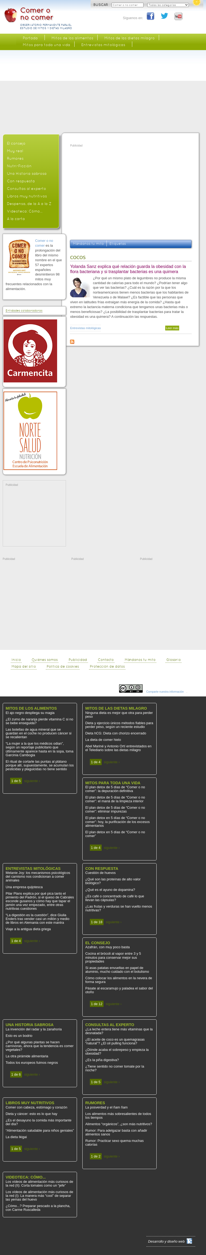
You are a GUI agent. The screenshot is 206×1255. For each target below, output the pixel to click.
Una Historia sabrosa (27, 173)
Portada (30, 38)
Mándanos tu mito (88, 244)
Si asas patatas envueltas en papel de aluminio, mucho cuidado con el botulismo (117, 970)
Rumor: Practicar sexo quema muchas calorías (114, 1142)
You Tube (178, 16)
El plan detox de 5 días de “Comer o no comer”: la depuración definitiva (115, 789)
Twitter (164, 16)
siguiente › (32, 781)
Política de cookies (63, 666)
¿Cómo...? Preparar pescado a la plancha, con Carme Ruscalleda (38, 1208)
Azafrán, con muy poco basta (107, 947)
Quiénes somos (45, 660)
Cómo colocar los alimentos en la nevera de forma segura (118, 980)
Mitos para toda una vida (46, 45)
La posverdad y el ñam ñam (106, 1107)
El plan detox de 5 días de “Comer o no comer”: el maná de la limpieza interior (115, 799)
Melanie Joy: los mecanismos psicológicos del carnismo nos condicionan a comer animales (38, 876)
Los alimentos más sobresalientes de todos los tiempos (118, 1116)
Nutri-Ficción (19, 166)
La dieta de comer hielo (103, 740)
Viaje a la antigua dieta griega (28, 929)
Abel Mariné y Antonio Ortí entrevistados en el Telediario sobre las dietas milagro (118, 748)
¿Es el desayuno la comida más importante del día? (38, 1122)
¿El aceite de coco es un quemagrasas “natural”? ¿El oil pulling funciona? (115, 1041)
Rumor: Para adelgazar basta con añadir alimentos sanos (116, 1132)
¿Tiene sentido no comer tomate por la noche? (114, 1068)
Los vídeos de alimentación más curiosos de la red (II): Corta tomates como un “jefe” (39, 1183)
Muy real (15, 151)
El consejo (16, 143)
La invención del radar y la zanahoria (34, 1029)
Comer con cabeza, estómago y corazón (36, 1107)
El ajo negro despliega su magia (30, 713)
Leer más (172, 328)
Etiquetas (117, 244)
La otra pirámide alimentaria (27, 1056)
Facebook (150, 16)
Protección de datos (107, 666)
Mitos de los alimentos (72, 38)
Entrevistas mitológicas (85, 328)
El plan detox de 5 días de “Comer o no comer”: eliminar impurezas (115, 809)
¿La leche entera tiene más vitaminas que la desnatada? (119, 1031)
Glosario (173, 660)
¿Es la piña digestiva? (102, 1060)
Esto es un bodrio (19, 1036)
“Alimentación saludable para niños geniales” (40, 1130)
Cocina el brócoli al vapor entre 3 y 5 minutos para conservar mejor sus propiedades (113, 957)
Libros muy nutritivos (27, 196)
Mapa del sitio (24, 666)
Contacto (106, 660)
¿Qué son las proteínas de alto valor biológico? (113, 881)
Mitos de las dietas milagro (129, 38)
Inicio (16, 660)
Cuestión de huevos (100, 873)
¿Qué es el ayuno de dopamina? (110, 890)
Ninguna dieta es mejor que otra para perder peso (119, 715)
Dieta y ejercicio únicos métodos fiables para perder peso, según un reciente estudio (119, 725)
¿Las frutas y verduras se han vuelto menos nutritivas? (118, 908)
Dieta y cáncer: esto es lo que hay (31, 1114)
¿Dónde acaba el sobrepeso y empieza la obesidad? (117, 1051)
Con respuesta (21, 181)
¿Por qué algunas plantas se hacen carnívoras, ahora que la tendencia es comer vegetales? (39, 1046)
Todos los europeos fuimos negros (32, 1063)
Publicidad (78, 660)
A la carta (16, 219)
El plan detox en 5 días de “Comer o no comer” (115, 834)
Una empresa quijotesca (24, 887)
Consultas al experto (26, 188)
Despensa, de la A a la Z (29, 203)
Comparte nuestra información (165, 691)
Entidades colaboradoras (24, 310)
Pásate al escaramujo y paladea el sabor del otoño (119, 990)
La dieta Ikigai (16, 1137)
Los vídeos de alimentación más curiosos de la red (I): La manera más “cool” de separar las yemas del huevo (39, 1195)
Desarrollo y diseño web (166, 1241)
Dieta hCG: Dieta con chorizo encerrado (115, 733)
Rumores (15, 158)
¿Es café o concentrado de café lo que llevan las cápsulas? (114, 898)
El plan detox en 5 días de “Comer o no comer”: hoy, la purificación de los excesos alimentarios (117, 821)
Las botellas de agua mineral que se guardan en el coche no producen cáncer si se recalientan (38, 733)
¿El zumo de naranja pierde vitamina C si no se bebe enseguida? (39, 721)
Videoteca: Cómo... (24, 211)
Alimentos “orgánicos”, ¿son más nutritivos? (118, 1124)
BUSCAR (101, 5)
